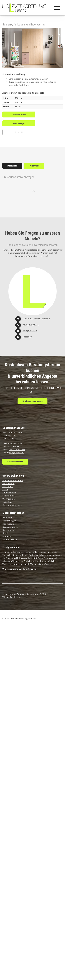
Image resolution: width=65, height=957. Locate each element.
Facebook (27, 336)
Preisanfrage (34, 166)
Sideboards (7, 536)
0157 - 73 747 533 (17, 449)
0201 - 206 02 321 (31, 324)
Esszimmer (7, 486)
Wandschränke (9, 539)
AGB (44, 594)
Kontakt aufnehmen (15, 461)
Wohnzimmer (8, 498)
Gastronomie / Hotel (12, 504)
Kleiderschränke (10, 526)
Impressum (7, 594)
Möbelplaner (12, 166)
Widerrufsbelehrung (12, 597)
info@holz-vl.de (30, 330)
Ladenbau (7, 501)
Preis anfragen (19, 123)
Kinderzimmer (9, 492)
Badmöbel (7, 517)
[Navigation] (57, 8)
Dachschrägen (9, 520)
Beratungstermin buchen (32, 401)
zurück (20, 132)
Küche (5, 489)
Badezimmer (8, 483)
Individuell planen (19, 114)
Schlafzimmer (8, 495)
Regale (5, 533)
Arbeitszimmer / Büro (12, 480)
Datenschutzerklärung (27, 594)
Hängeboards (8, 523)
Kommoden (8, 529)
